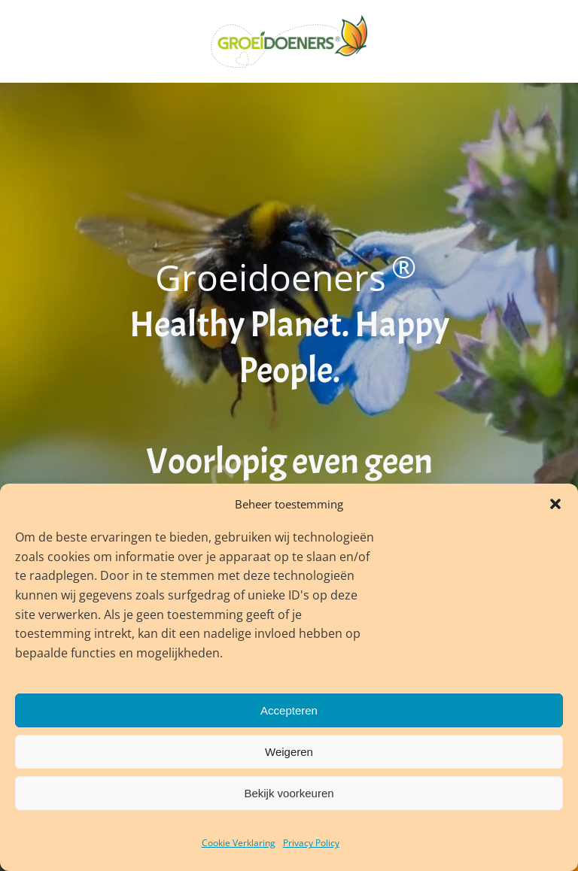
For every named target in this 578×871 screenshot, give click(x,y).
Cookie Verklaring (238, 842)
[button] (555, 503)
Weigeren (289, 751)
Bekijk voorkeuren (288, 793)
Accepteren (289, 710)
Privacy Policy (311, 842)
